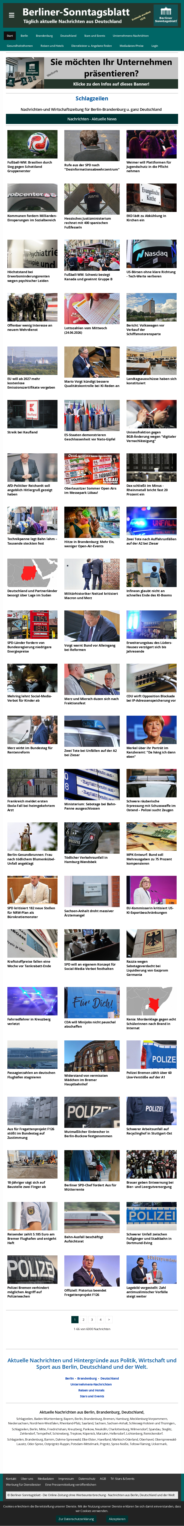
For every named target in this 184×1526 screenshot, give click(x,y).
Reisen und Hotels (52, 46)
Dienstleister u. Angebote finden (91, 46)
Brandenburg (44, 36)
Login (154, 46)
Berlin (24, 36)
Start (10, 36)
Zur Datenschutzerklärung (76, 1519)
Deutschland (68, 36)
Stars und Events (94, 36)
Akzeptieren (117, 1519)
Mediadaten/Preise (132, 46)
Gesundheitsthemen (20, 46)
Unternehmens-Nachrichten (131, 36)
